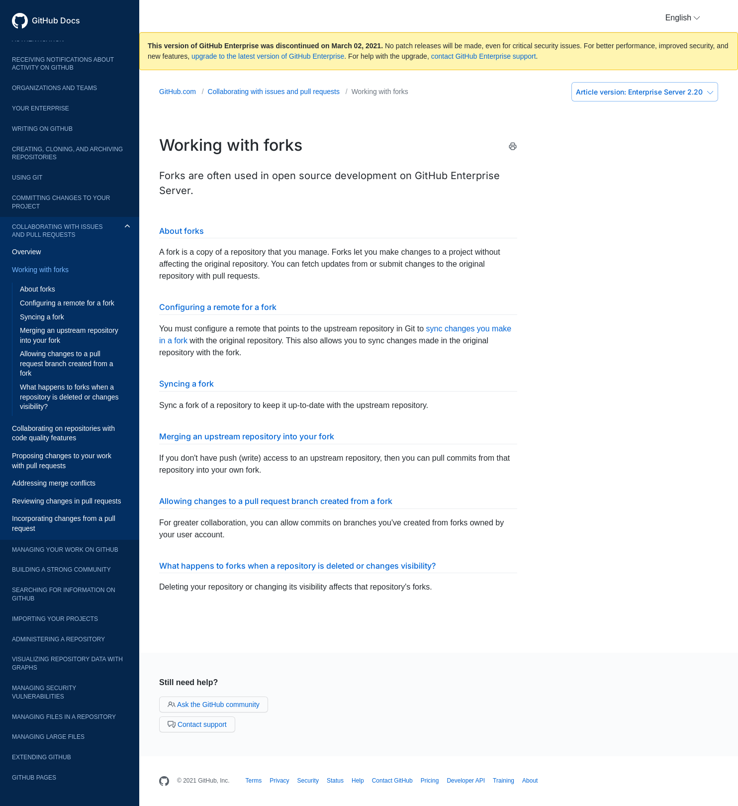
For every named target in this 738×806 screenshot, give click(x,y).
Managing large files (48, 736)
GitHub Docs (56, 20)
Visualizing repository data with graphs (67, 663)
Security (308, 780)
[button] (682, 18)
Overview (26, 252)
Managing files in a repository (64, 716)
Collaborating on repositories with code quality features (63, 433)
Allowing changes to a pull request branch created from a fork (66, 363)
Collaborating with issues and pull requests (57, 231)
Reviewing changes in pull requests (66, 501)
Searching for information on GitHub (63, 594)
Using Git (27, 177)
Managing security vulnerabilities (44, 692)
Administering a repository (58, 639)
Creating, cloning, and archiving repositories (67, 153)
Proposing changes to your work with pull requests (61, 461)
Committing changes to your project (61, 202)
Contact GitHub (392, 780)
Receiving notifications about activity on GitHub (63, 64)
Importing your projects (55, 618)
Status (335, 780)
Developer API (466, 780)
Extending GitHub (41, 757)
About (530, 780)
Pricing (430, 780)
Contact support (197, 724)
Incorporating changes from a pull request (63, 523)
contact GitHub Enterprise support (483, 56)
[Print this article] (512, 148)
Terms (254, 780)
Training (503, 780)
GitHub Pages (34, 777)
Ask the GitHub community (214, 704)
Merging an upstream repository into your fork (69, 335)
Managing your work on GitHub (65, 549)
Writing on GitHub (42, 128)
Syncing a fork (42, 317)
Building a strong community (61, 569)
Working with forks (40, 270)
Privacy (279, 780)
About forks (37, 289)
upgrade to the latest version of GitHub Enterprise (267, 56)
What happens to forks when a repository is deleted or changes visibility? (69, 396)
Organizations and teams (54, 88)
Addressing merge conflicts (53, 483)
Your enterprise (40, 108)
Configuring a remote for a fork (67, 303)
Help (358, 780)
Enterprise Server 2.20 (645, 92)
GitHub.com (178, 92)
